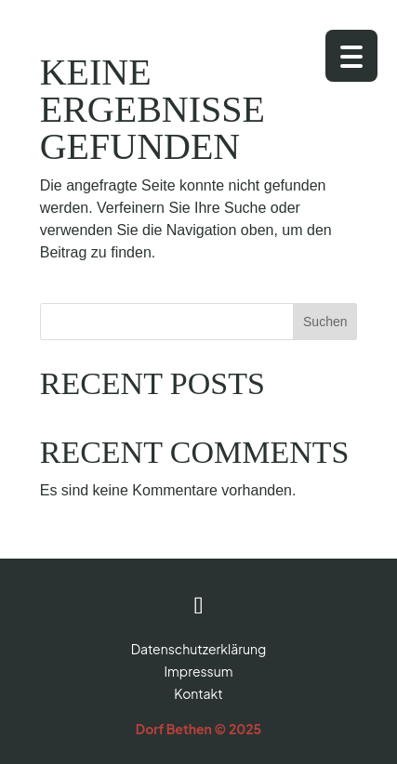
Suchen (325, 321)
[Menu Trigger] (351, 56)
